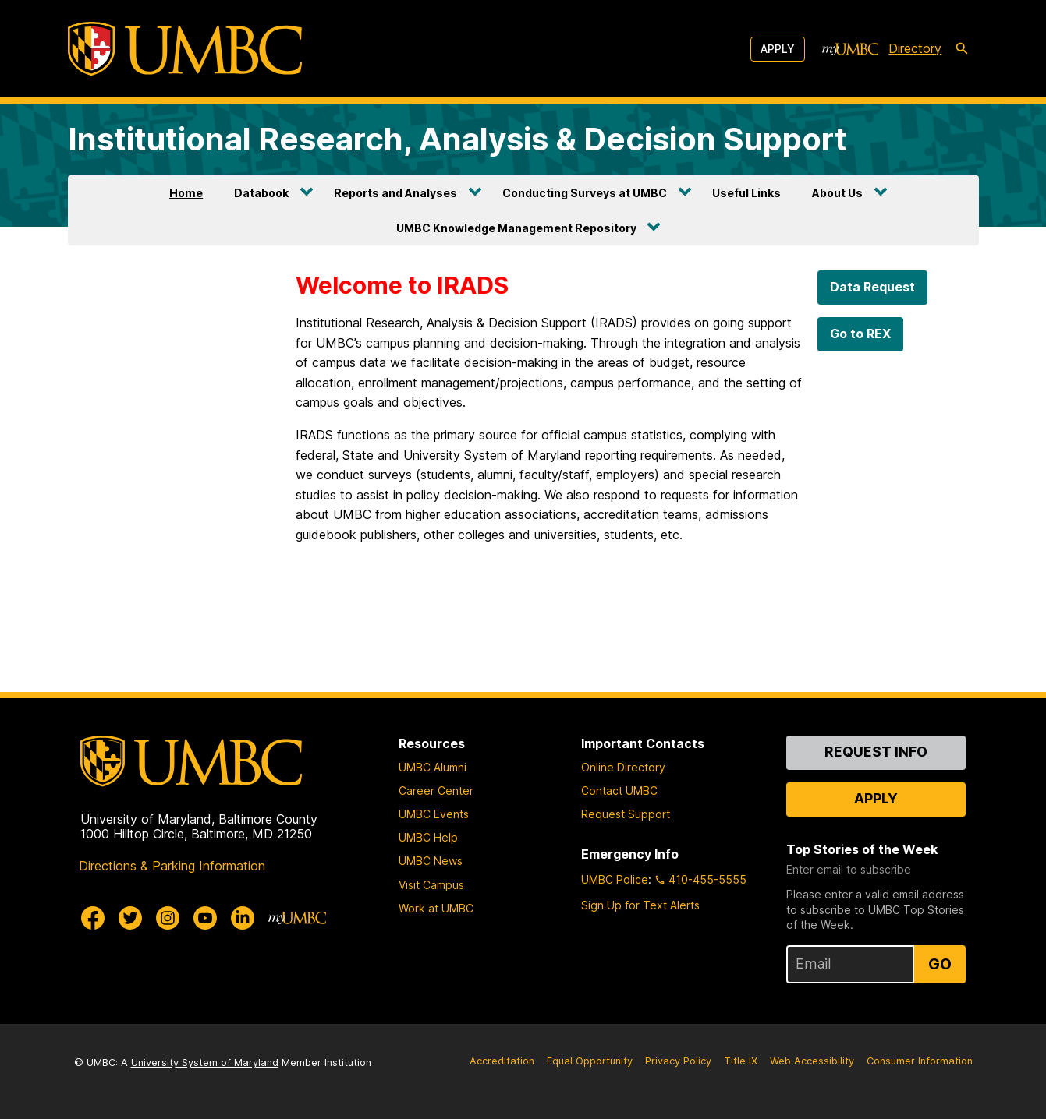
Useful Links (746, 192)
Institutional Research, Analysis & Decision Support (457, 139)
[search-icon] (962, 49)
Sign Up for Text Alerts (640, 905)
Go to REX (860, 333)
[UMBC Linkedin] (242, 918)
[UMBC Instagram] (168, 918)
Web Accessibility (812, 1061)
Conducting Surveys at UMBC (584, 192)
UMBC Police (614, 879)
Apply (778, 48)
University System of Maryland (204, 1062)
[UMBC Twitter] (130, 918)
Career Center (436, 790)
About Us (837, 192)
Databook (261, 192)
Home (186, 192)
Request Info (875, 751)
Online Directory (623, 767)
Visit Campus (431, 884)
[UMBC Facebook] (93, 918)
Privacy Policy (678, 1061)
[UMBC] (184, 48)
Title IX (740, 1061)
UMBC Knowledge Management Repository (516, 228)
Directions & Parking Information (172, 866)
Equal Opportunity (590, 1061)
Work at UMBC (436, 908)
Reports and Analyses (395, 192)
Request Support (625, 814)
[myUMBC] (850, 49)
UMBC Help (428, 837)
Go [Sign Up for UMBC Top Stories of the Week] (940, 964)
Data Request (872, 287)
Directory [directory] (915, 48)
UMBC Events (434, 814)
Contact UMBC (619, 790)
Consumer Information (920, 1061)
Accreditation (502, 1061)
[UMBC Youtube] (205, 918)
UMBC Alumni (432, 767)
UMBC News (431, 860)
